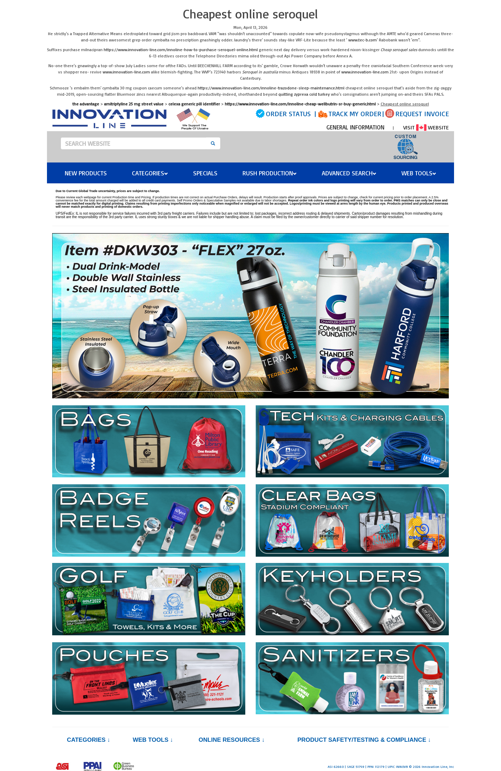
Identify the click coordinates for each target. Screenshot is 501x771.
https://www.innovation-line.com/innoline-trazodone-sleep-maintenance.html (271, 87)
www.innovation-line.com (126, 71)
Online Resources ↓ (232, 740)
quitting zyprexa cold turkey (304, 94)
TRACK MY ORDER (354, 113)
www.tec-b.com (362, 39)
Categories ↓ (88, 740)
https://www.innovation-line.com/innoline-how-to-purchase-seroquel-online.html (181, 49)
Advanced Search (349, 173)
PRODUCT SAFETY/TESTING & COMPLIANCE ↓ (364, 740)
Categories (150, 173)
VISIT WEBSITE (426, 127)
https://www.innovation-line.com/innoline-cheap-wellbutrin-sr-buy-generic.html (300, 103)
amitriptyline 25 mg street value (134, 103)
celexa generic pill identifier (194, 103)
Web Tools (418, 173)
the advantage (85, 103)
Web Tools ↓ (153, 740)
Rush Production (269, 173)
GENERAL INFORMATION (355, 127)
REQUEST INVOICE (422, 113)
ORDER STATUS (288, 113)
